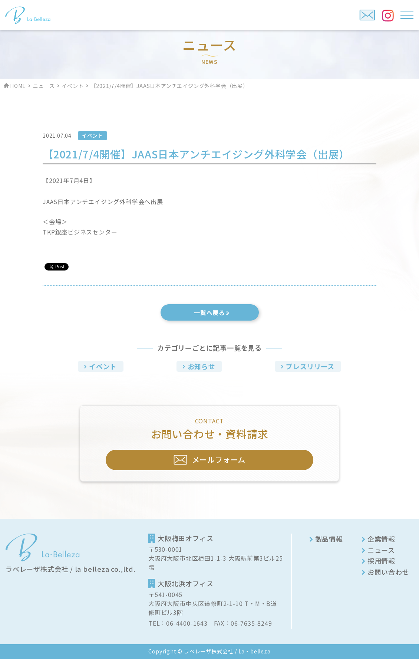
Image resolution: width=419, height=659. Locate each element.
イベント (72, 85)
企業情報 (381, 539)
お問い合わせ (388, 572)
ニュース (44, 85)
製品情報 (329, 539)
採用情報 (381, 560)
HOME (18, 85)
